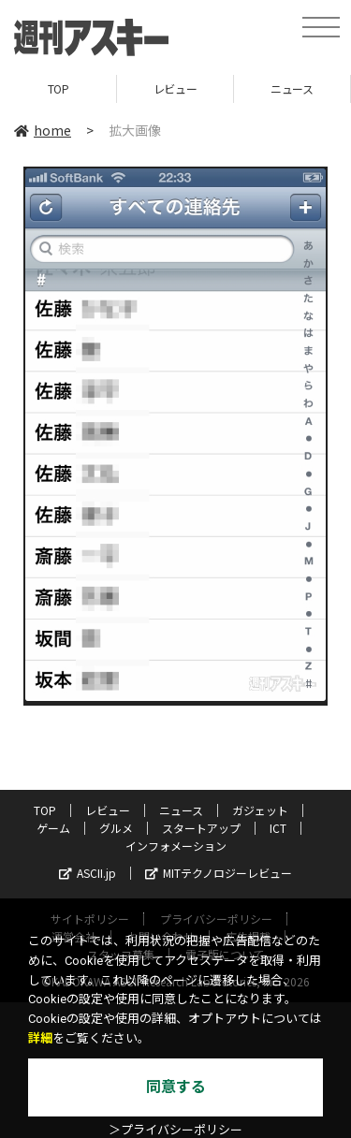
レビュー (175, 88)
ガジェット (260, 810)
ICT (278, 828)
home (42, 130)
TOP (58, 88)
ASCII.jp (87, 873)
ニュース (292, 88)
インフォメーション (176, 846)
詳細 (40, 1038)
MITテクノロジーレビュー (218, 873)
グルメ (116, 828)
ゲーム (53, 828)
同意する (176, 1087)
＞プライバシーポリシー (175, 1130)
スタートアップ (201, 828)
